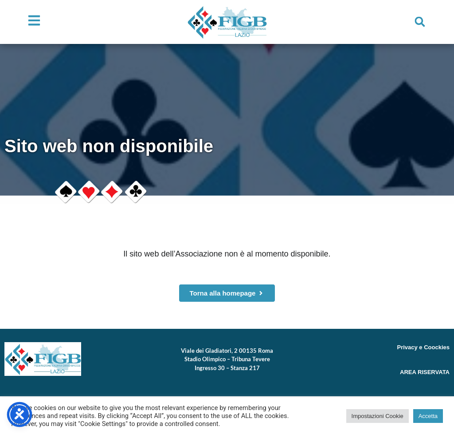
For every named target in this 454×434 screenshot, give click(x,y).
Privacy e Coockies (423, 347)
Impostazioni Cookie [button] (377, 416)
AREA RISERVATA (425, 372)
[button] (420, 21)
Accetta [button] (428, 416)
